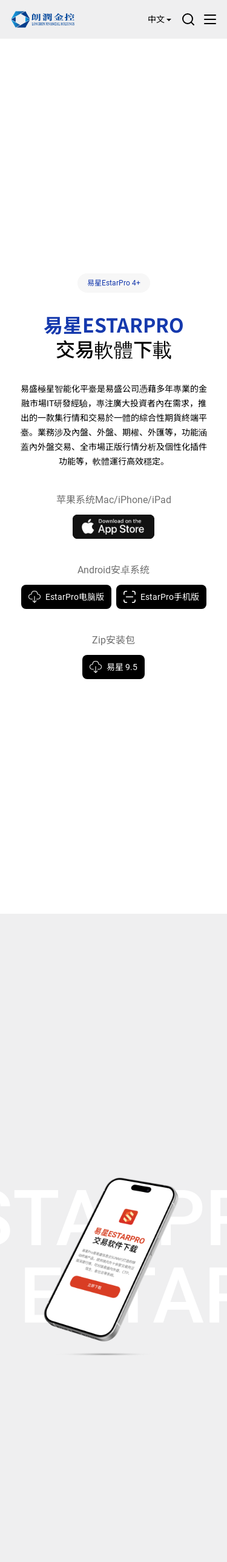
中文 (159, 19)
